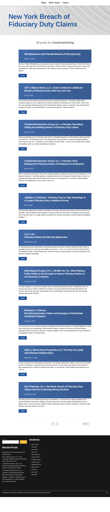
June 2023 (34, 464)
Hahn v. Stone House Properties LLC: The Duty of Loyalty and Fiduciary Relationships (52, 366)
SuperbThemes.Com (44, 507)
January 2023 (35, 472)
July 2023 (34, 462)
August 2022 (35, 482)
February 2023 (35, 469)
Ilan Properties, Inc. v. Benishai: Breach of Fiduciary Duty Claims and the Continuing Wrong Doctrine (54, 403)
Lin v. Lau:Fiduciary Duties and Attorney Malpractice (48, 250)
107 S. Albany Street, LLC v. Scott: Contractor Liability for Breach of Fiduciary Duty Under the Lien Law (54, 93)
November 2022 (36, 474)
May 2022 (34, 489)
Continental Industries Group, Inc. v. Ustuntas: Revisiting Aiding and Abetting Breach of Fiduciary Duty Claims (53, 133)
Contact (65, 3)
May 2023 (34, 467)
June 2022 (34, 487)
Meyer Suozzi (54, 3)
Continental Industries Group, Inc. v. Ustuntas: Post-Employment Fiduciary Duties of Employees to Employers (54, 172)
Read (22, 78)
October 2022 (35, 477)
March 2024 (34, 459)
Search (4, 454)
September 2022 (36, 479)
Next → (86, 439)
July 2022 (34, 484)
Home (43, 3)
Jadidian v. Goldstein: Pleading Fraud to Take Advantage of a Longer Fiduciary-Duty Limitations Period (53, 212)
